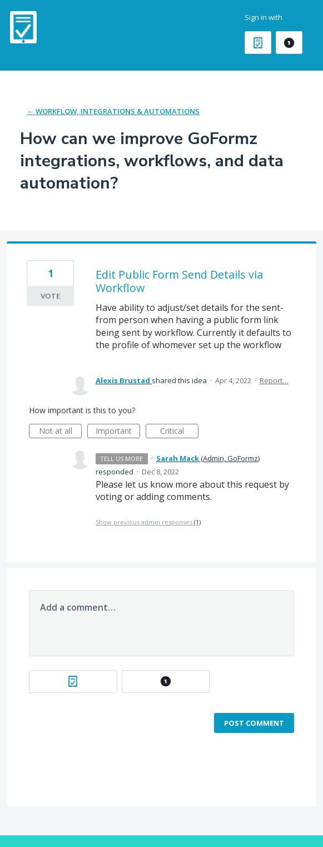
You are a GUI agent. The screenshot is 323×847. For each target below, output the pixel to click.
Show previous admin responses (148, 522)
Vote (50, 296)
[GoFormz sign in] (258, 42)
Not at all (60, 431)
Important (118, 431)
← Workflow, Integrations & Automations (113, 111)
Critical (179, 431)
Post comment (254, 723)
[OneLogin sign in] (289, 42)
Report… (274, 380)
